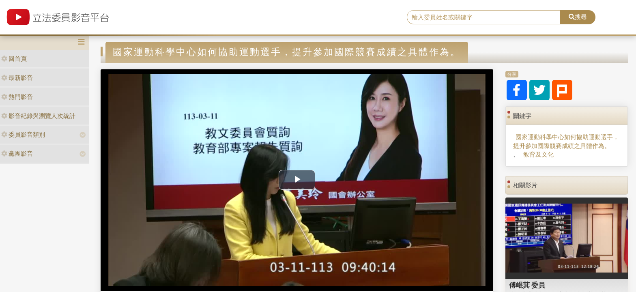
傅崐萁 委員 (527, 285)
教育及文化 (538, 154)
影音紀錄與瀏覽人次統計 (38, 115)
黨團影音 (17, 153)
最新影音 (17, 77)
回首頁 (14, 58)
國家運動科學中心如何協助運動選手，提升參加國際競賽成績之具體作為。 (566, 141)
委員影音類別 (23, 134)
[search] (484, 17)
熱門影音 (17, 96)
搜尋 (578, 16)
